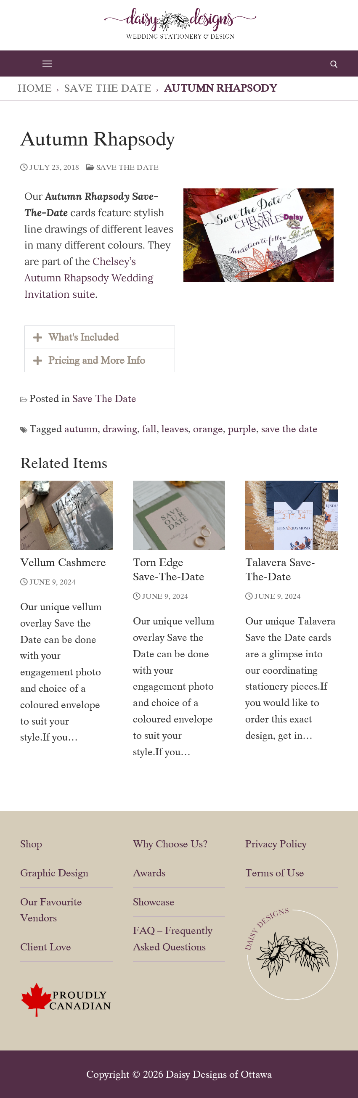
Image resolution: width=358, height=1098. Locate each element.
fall (149, 429)
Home (35, 88)
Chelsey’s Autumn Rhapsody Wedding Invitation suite (88, 278)
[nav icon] (46, 63)
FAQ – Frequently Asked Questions (172, 938)
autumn (81, 429)
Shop (31, 844)
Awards (149, 873)
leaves (175, 429)
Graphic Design (54, 873)
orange (208, 429)
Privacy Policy (276, 844)
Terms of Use (274, 873)
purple (242, 429)
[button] (100, 337)
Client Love (45, 947)
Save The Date (108, 88)
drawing (120, 429)
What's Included (83, 337)
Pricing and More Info (96, 360)
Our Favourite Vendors (51, 910)
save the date (289, 429)
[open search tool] (334, 64)
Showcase (154, 902)
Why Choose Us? (170, 844)
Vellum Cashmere (63, 562)
